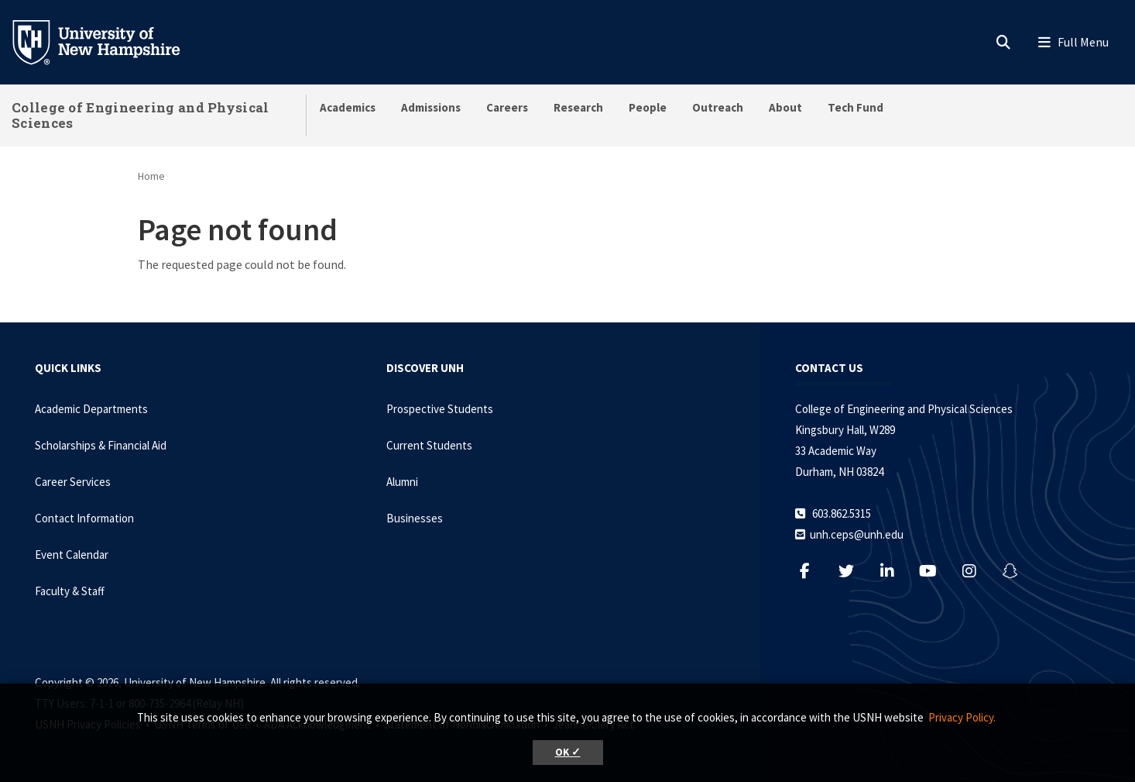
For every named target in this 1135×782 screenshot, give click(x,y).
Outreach (717, 107)
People (648, 107)
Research (578, 107)
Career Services (73, 481)
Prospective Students (439, 408)
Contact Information (84, 518)
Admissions (431, 107)
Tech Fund (855, 107)
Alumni (402, 481)
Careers (507, 107)
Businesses (414, 518)
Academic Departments (91, 408)
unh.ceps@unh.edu (857, 534)
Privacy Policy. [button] (962, 717)
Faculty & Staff (70, 591)
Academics (347, 107)
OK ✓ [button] (568, 752)
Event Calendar (71, 554)
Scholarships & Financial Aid (100, 445)
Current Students (429, 445)
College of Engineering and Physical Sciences (140, 115)
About (785, 107)
